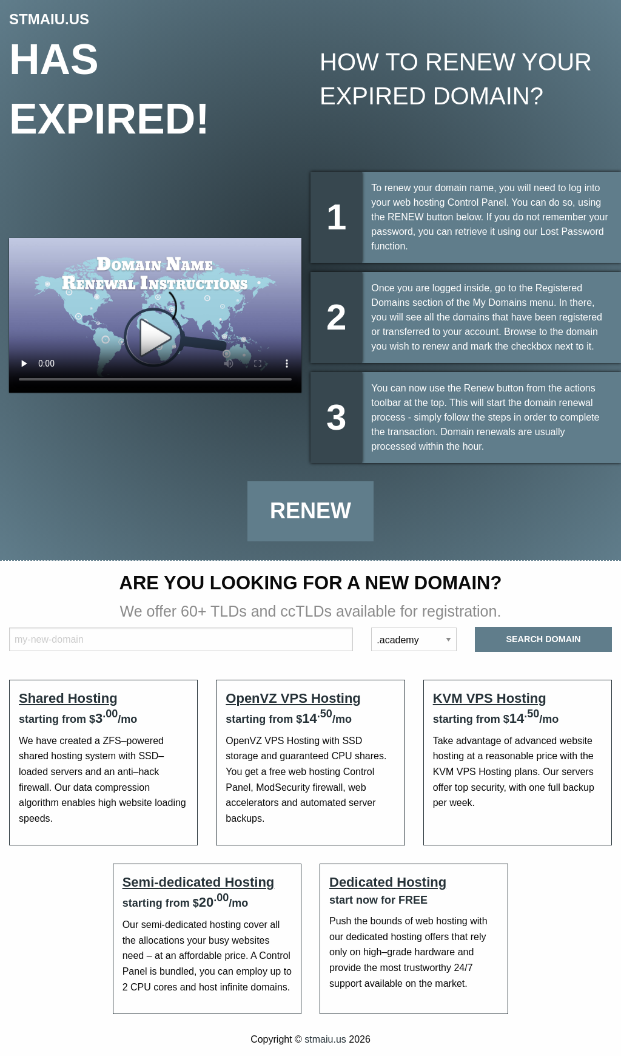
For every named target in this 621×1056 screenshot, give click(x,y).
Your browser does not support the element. (155, 315)
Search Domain (543, 639)
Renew (310, 510)
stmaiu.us (325, 1039)
